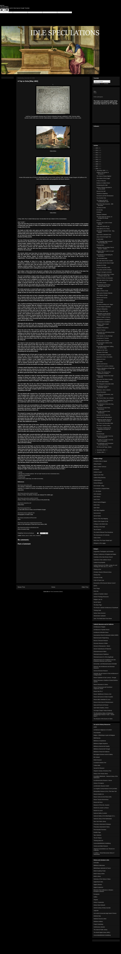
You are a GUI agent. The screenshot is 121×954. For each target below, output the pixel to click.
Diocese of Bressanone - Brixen (102, 646)
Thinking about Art (98, 840)
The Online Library (101, 282)
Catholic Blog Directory (99, 477)
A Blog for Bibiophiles (102, 309)
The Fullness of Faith (102, 295)
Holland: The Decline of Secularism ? (103, 173)
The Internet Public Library (100, 929)
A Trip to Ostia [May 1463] (103, 267)
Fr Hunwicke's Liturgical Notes (101, 488)
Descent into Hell (101, 191)
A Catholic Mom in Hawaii (100, 461)
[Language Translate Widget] (102, 81)
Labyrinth (96, 910)
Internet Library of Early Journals (102, 907)
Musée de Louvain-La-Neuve (101, 807)
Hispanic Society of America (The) (102, 771)
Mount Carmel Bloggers (100, 502)
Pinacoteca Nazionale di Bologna (102, 824)
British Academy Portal (99, 871)
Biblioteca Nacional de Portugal (102, 749)
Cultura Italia (97, 765)
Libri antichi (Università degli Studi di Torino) (105, 913)
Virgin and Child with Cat (103, 226)
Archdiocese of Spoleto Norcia (101, 629)
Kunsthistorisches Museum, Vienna (103, 780)
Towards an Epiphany (102, 193)
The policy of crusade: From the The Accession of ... (105, 436)
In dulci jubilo (100, 239)
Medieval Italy (97, 916)
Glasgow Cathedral (101, 214)
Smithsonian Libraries (99, 927)
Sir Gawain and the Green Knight (105, 263)
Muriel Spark (100, 302)
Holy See (96, 591)
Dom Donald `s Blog (99, 485)
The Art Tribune (98, 838)
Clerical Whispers (98, 483)
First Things (97, 588)
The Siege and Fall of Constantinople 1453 (102, 201)
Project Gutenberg (98, 924)
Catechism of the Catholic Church (102, 559)
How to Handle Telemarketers (104, 417)
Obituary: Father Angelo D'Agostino (103, 324)
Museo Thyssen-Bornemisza (101, 799)
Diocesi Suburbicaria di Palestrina (102, 648)
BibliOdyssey (97, 738)
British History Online (99, 873)
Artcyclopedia (97, 732)
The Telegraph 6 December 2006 (105, 384)
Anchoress (96, 469)
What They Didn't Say (102, 311)
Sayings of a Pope (101, 265)
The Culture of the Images (103, 178)
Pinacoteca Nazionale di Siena (101, 827)
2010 (96, 159)
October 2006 (100, 452)
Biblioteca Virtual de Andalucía (101, 751)
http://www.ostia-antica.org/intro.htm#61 (28, 498)
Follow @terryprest (98, 96)
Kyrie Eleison (97, 496)
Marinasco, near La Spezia (103, 390)
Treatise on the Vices (102, 350)
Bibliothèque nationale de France (102, 868)
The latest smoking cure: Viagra (105, 304)
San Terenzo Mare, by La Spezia (105, 398)
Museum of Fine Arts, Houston (101, 805)
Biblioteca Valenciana (99, 865)
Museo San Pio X (98, 691)
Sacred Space (97, 602)
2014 (96, 150)
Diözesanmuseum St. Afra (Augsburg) (103, 657)
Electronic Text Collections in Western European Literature (103, 890)
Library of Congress (99, 783)
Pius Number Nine (101, 198)
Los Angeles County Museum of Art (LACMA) (105, 788)
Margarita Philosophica (102, 327)
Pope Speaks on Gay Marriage (104, 336)
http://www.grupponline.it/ (24, 508)
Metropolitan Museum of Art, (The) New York (105, 791)
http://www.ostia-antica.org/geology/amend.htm (30, 522)
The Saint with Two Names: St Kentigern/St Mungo (104, 217)
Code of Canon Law (99, 580)
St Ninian (99, 212)
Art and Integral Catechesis (104, 306)
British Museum (98, 760)
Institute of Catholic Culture (101, 594)
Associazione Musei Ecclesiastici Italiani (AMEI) (106, 635)
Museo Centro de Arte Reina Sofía (102, 797)
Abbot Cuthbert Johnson (100, 466)
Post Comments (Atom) (56, 591)
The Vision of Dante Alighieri (104, 176)
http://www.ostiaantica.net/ (24, 503)
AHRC (95, 727)
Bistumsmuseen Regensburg (101, 637)
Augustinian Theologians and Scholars (104, 551)
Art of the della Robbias (103, 381)
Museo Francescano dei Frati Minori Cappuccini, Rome (103, 687)
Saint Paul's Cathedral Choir (104, 234)
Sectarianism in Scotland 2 (103, 319)
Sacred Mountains (101, 392)
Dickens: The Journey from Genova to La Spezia (103, 372)
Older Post (85, 587)
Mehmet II (99, 431)
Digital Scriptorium (98, 887)
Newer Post (21, 587)
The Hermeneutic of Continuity (101, 535)
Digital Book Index (98, 881)
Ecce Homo (100, 361)
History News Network (99, 905)
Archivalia (96, 862)
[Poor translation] (6, 10)
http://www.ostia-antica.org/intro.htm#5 (28, 493)
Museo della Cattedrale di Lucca (102, 699)
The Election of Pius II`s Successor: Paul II (103, 387)
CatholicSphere (98, 480)
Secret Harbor (97, 516)
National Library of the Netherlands (103, 818)
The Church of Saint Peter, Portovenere (103, 408)
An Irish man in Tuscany (103, 340)
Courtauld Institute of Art (100, 762)
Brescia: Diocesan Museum (101, 640)
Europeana (96, 894)
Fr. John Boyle (97, 491)
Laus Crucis (97, 499)
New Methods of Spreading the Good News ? (105, 255)
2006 (96, 168)
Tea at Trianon (97, 529)
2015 (96, 148)
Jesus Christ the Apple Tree (104, 237)
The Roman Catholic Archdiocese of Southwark (106, 607)
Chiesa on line (97, 569)
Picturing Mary (100, 245)
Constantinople (100, 433)
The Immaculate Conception (104, 354)
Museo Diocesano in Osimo (101, 684)
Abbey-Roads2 (97, 464)
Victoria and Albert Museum (101, 846)
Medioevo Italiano (98, 921)
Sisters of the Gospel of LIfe (101, 521)
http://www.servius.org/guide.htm (26, 513)
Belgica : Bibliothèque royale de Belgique (104, 735)
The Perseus (100, 300)
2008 (96, 164)
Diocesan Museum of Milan (101, 643)
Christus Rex (97, 574)
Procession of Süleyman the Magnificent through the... (104, 428)
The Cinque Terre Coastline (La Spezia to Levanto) (105, 401)
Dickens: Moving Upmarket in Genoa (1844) (104, 188)
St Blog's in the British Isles (101, 524)
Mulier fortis (97, 505)
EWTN (95, 585)
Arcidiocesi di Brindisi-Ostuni (101, 632)
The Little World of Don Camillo (105, 260)
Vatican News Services (99, 613)
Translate (104, 83)
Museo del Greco (98, 802)
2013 (96, 152)
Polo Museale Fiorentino (100, 829)
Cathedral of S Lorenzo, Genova (105, 366)
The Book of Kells (101, 207)
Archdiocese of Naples (99, 627)
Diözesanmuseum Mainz (100, 651)
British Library (97, 876)
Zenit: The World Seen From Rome (103, 618)
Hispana (96, 899)
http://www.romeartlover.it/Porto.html (27, 517)
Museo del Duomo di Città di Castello (103, 696)
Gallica (95, 897)
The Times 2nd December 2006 (105, 423)
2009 (96, 161)
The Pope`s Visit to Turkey (103, 425)
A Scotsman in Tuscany (103, 338)
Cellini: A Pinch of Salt (102, 290)
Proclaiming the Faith (102, 185)
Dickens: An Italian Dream (103, 183)
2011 (96, 157)
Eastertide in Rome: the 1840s (104, 357)
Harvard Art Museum (99, 768)
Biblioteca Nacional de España (101, 746)
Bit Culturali (97, 757)
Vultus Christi (97, 537)
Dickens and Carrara (102, 297)
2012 (96, 154)
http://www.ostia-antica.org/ (25, 485)
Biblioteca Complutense (100, 740)
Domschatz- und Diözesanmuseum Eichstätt (105, 663)
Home (53, 587)
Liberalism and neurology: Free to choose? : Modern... (105, 248)
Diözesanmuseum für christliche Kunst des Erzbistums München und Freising (105, 660)
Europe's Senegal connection (104, 272)
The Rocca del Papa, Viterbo (104, 447)
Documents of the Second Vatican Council (104, 583)
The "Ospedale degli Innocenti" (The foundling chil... (105, 242)
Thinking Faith (97, 610)
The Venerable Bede (102, 258)
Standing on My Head (99, 526)
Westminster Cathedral (99, 615)
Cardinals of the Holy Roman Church (103, 557)
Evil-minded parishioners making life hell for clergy (105, 347)
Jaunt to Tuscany (101, 330)
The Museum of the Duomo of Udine (103, 718)
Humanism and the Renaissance (105, 195)
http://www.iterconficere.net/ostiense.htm (28, 527)
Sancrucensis (97, 513)
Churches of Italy (98, 577)
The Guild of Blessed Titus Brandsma (103, 532)
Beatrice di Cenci (101, 359)
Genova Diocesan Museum (101, 670)
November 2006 (101, 450)
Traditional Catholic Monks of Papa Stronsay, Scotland (104, 420)
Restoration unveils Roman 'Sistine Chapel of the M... (104, 314)
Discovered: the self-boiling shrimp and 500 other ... (105, 333)
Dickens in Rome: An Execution (105, 278)
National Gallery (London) (100, 813)
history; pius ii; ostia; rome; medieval (31, 535)
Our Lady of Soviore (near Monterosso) (103, 412)
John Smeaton (97, 494)
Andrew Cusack (98, 472)
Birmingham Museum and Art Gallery (103, 754)
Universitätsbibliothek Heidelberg (102, 843)
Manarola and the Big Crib (103, 415)
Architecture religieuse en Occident (103, 730)
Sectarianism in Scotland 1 (103, 321)
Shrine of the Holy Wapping (101, 518)
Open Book (96, 507)
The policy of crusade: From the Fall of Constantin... (105, 440)
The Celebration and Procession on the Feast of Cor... (105, 444)
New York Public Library (100, 821)
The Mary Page (98, 605)
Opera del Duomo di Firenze (101, 705)
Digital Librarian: (98, 884)
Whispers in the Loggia (99, 543)
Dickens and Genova (102, 363)
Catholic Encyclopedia (99, 562)
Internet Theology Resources (101, 596)
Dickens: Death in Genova (103, 317)
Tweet (95, 92)
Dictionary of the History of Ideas (102, 879)
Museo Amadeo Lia (99, 794)
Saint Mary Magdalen (99, 510)
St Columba (100, 210)
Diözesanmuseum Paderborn (101, 654)
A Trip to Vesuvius (101, 180)
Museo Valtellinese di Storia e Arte (102, 694)
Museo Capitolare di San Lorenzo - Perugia (105, 677)
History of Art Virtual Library (101, 773)
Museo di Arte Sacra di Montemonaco (103, 702)
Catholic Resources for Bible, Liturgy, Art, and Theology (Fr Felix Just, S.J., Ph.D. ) (105, 566)
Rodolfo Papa (97, 832)
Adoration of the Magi (102, 352)
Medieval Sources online (100, 918)
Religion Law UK (98, 599)
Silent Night (100, 288)
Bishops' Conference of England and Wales (105, 554)
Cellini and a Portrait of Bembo (104, 293)
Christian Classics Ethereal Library (102, 572)
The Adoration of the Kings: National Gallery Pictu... (104, 285)
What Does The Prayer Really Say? (103, 540)
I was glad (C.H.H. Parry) (103, 228)
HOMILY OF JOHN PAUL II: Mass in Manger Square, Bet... (105, 275)
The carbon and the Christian (104, 269)
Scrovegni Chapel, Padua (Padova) (103, 710)
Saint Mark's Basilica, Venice (101, 707)
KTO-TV (99, 220)
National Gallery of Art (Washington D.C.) (104, 816)
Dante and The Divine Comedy (104, 379)
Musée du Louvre (98, 810)
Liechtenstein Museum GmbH (101, 786)
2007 (96, 166)
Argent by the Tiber (98, 474)
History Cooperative (99, 902)
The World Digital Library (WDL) (102, 932)
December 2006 (101, 170)
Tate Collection (97, 835)
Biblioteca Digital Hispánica (101, 743)
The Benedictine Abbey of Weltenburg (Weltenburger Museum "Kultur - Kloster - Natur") (104, 714)
